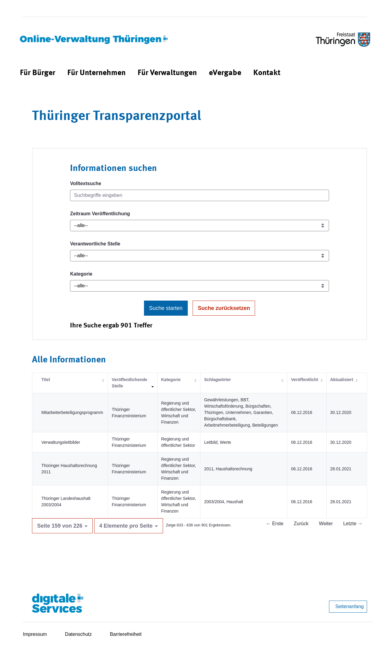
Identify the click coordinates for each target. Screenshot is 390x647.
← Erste (274, 523)
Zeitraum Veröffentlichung (100, 213)
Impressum (35, 634)
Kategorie (81, 273)
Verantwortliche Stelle (95, 243)
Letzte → (353, 523)
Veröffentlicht (304, 379)
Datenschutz (78, 634)
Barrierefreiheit (126, 634)
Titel (45, 379)
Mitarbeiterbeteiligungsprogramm (72, 412)
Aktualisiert (341, 379)
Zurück (301, 523)
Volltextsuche (85, 183)
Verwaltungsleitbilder (60, 442)
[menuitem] (37, 73)
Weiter (326, 523)
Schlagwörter (217, 379)
